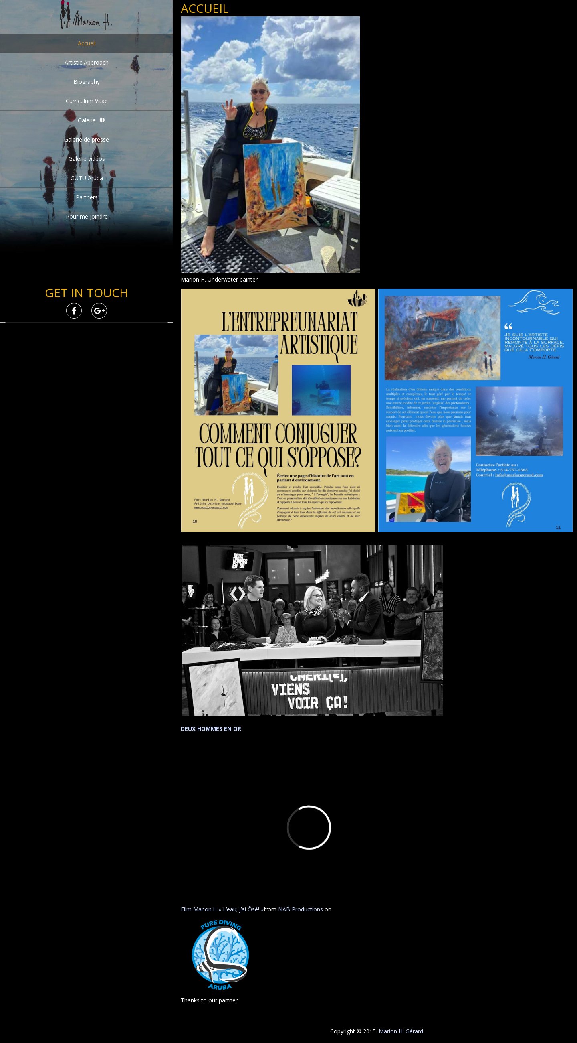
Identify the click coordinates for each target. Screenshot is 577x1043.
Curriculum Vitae (87, 101)
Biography (86, 81)
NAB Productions (300, 909)
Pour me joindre (87, 216)
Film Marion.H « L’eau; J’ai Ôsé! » (222, 909)
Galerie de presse (86, 139)
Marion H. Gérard (401, 1031)
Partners (87, 197)
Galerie (87, 120)
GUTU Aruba (87, 178)
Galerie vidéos (87, 158)
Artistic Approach (87, 62)
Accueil (87, 43)
